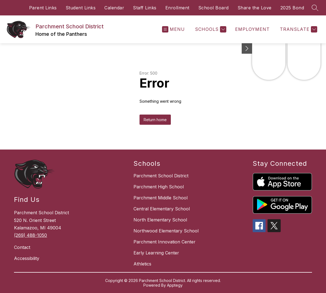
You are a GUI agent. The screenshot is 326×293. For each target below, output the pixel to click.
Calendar (114, 7)
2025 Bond (292, 7)
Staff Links (145, 7)
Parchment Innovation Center (164, 242)
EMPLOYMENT (252, 29)
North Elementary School (160, 220)
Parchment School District (160, 175)
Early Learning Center (156, 253)
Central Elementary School (161, 208)
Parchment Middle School (160, 197)
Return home (155, 119)
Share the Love (255, 7)
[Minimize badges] (247, 48)
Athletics (142, 264)
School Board (213, 7)
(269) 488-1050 (30, 235)
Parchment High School (158, 186)
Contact (22, 247)
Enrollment (177, 7)
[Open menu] (173, 29)
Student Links (81, 7)
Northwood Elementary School (166, 231)
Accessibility (26, 258)
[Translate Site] (297, 29)
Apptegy (175, 285)
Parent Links (43, 7)
